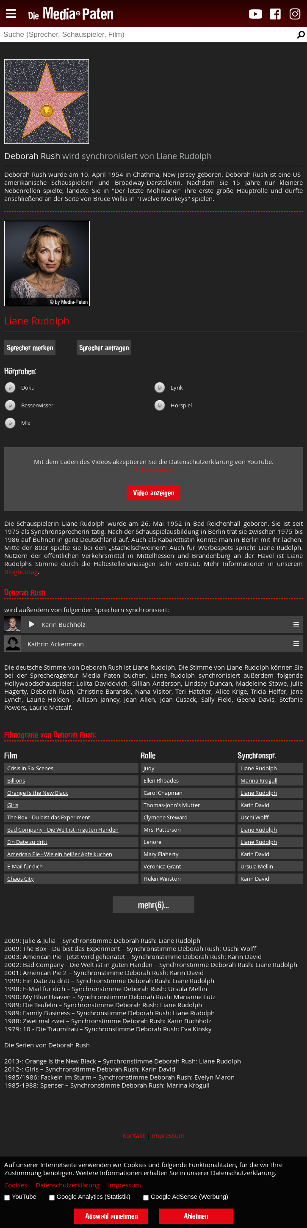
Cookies (15, 1185)
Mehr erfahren (154, 470)
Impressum (168, 1136)
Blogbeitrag (21, 572)
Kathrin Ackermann (56, 644)
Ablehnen (196, 1216)
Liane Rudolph (36, 320)
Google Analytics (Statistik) (93, 1196)
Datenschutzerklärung (68, 1185)
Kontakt (133, 1136)
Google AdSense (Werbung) (189, 1196)
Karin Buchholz (63, 625)
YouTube (24, 1196)
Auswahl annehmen (111, 1216)
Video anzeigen (153, 492)
